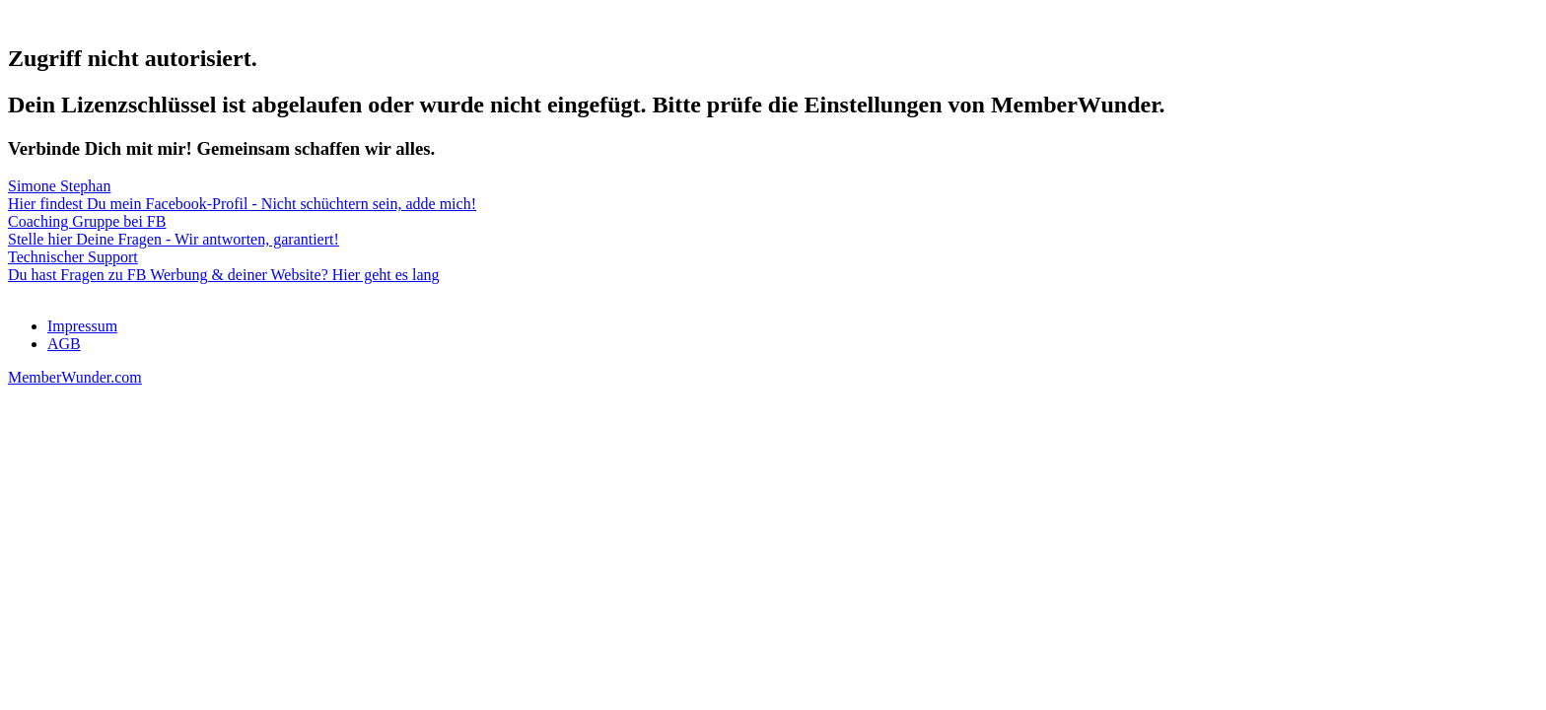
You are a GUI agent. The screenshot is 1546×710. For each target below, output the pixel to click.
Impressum (82, 326)
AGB (64, 343)
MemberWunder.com (75, 377)
